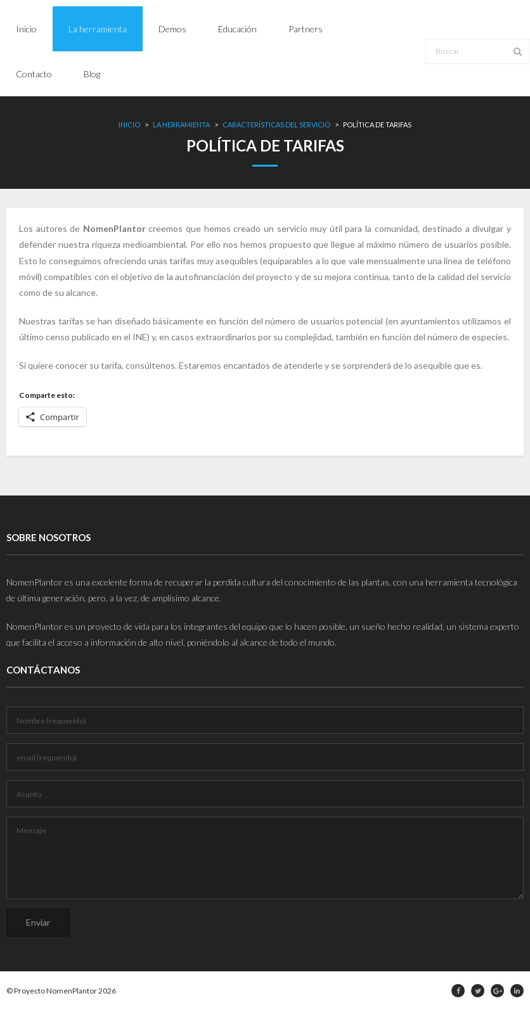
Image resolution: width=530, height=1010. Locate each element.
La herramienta (181, 124)
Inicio (129, 124)
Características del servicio (276, 124)
